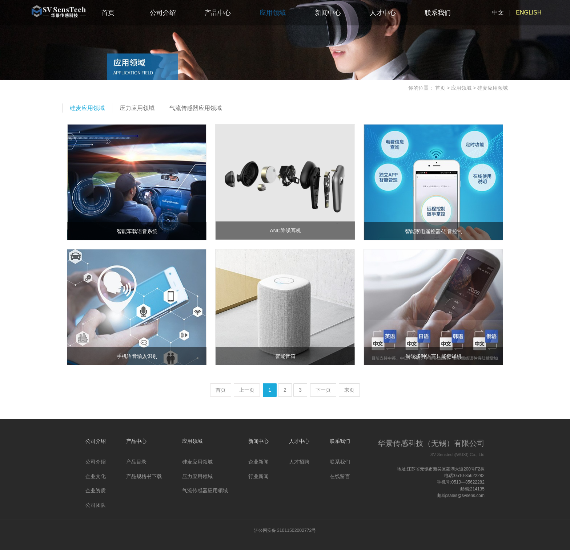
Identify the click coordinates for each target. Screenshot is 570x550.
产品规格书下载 (144, 476)
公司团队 (95, 505)
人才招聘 (299, 462)
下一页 (323, 390)
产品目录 (136, 462)
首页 (108, 12)
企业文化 (95, 476)
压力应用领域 (137, 108)
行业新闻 (258, 476)
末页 (349, 390)
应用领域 (273, 12)
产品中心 (218, 12)
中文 (498, 12)
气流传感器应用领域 (195, 108)
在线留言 (340, 476)
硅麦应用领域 (87, 108)
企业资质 (95, 490)
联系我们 (438, 12)
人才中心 (383, 12)
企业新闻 (258, 462)
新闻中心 (328, 12)
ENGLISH (528, 12)
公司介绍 (163, 12)
